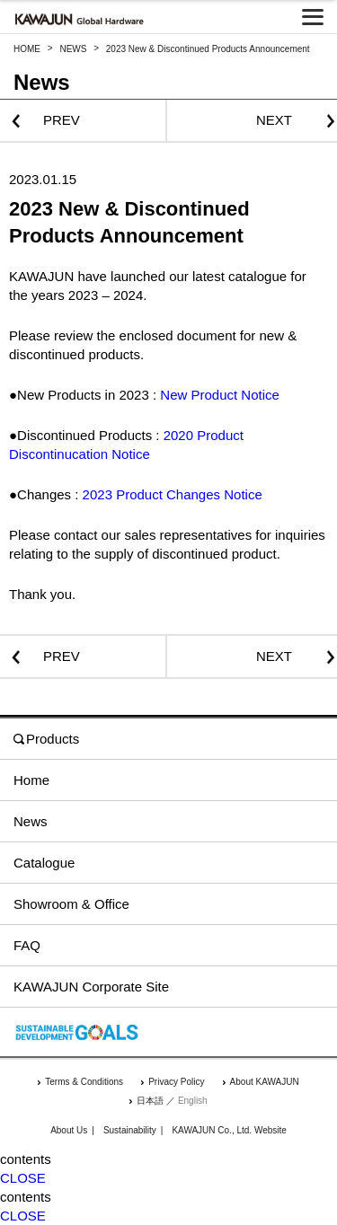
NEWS (72, 49)
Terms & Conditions (84, 1082)
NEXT (274, 120)
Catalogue (44, 862)
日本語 (150, 1101)
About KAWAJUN (264, 1082)
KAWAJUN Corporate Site (91, 986)
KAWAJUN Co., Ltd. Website (229, 1130)
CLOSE (23, 1177)
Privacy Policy (176, 1082)
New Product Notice (219, 394)
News (30, 821)
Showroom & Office (71, 904)
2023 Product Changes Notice (172, 494)
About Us (68, 1130)
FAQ (26, 945)
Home (31, 780)
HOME (26, 49)
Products (46, 738)
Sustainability (129, 1130)
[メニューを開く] (313, 17)
